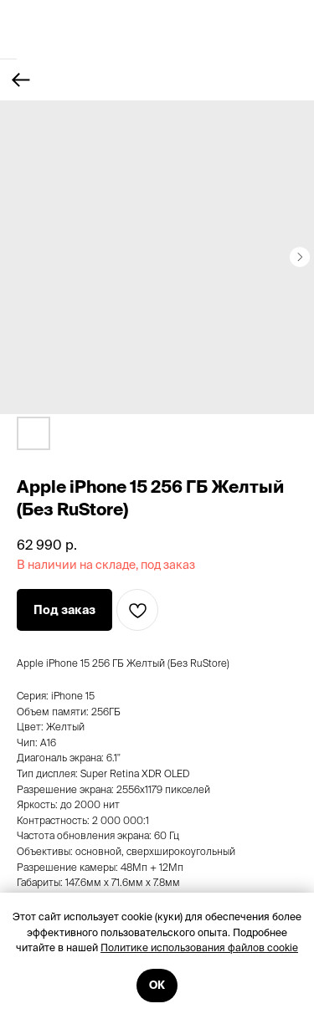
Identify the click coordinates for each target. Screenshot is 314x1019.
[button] (64, 610)
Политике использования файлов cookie (199, 947)
